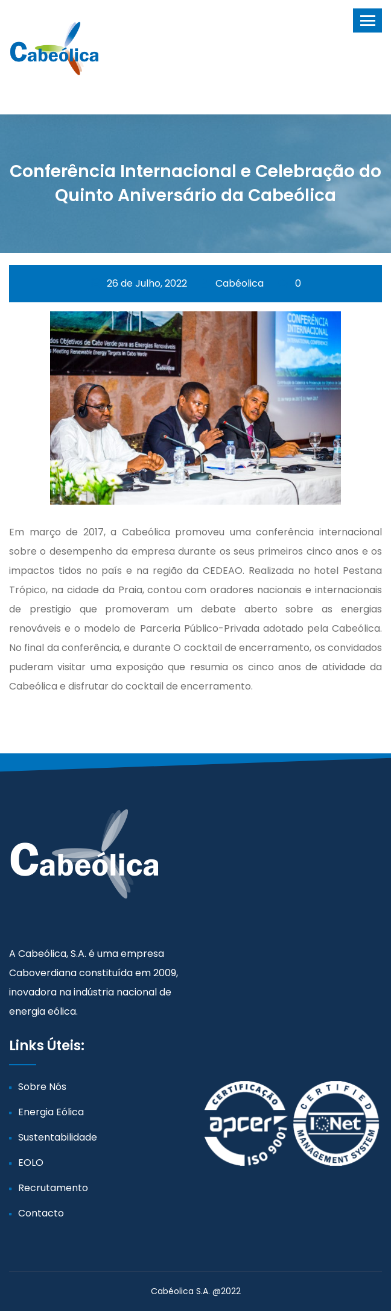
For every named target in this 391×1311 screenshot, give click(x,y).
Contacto (41, 1213)
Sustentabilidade (57, 1137)
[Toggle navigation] (367, 20)
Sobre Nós (42, 1087)
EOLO (30, 1162)
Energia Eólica (51, 1112)
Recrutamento (53, 1188)
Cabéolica (233, 283)
